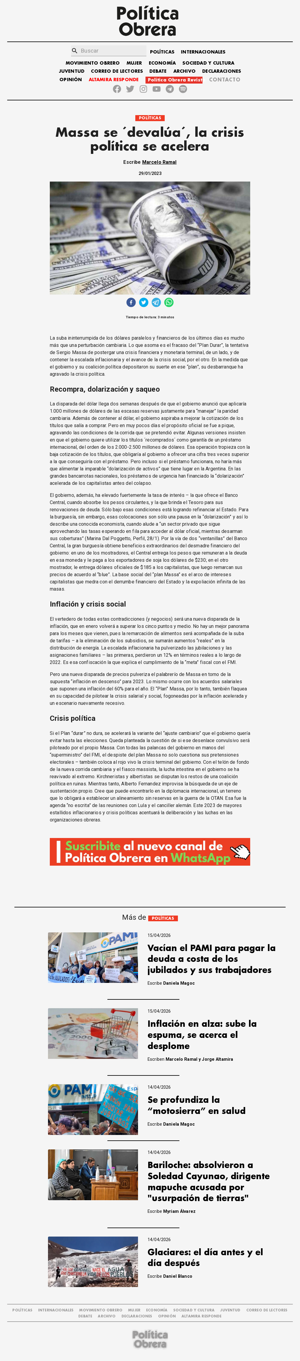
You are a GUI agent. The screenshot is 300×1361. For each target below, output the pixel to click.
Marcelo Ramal (159, 162)
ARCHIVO (184, 71)
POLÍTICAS (162, 52)
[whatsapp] (169, 303)
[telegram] (156, 303)
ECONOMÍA (162, 63)
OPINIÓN (70, 80)
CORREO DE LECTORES (117, 71)
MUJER (134, 63)
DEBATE (157, 71)
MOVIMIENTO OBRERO (93, 63)
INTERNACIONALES (203, 52)
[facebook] (131, 303)
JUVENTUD (71, 71)
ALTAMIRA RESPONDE (114, 80)
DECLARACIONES (221, 71)
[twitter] (143, 303)
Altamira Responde (202, 1316)
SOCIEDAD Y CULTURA (208, 63)
